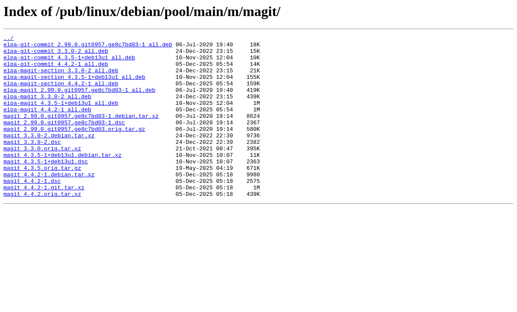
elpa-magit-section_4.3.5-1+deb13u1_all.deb (74, 86)
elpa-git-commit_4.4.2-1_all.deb (55, 70)
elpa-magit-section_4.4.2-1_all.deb (60, 94)
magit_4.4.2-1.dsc (32, 210)
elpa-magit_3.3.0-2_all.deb (47, 109)
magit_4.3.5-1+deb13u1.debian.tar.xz (62, 179)
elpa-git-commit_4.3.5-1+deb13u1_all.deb (69, 62)
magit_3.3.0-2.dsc (32, 164)
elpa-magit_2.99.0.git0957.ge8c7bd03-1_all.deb (79, 101)
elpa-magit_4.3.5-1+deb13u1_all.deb (60, 117)
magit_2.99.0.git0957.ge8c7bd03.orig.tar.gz (74, 148)
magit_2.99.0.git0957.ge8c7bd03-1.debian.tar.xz (81, 132)
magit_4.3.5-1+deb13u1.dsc (45, 187)
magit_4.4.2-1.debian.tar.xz (49, 203)
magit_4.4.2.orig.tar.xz (42, 226)
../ (8, 39)
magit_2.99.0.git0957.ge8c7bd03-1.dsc (64, 140)
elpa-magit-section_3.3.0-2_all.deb (60, 78)
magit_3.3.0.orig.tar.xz (42, 172)
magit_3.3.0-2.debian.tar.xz (49, 156)
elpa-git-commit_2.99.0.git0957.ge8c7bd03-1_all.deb (87, 47)
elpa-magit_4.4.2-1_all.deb (47, 125)
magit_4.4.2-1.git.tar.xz (43, 218)
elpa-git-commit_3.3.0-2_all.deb (55, 54)
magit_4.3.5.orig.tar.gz (42, 195)
